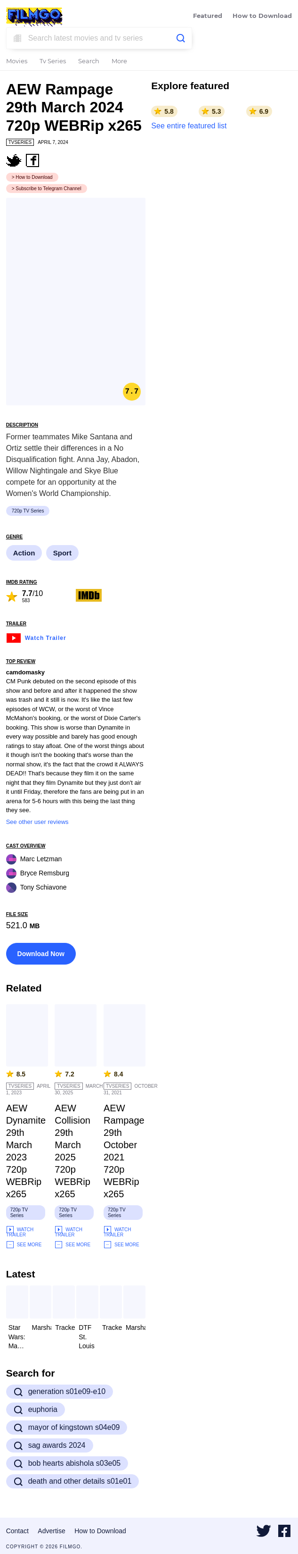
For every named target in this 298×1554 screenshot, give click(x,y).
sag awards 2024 (50, 1445)
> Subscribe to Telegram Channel (46, 188)
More (119, 62)
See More (24, 1244)
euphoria (35, 1410)
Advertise (51, 1531)
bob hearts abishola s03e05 (67, 1463)
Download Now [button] (40, 954)
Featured (207, 16)
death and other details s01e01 (73, 1481)
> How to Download (32, 177)
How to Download (262, 16)
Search (88, 62)
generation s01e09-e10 (60, 1392)
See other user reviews (37, 821)
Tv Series (53, 62)
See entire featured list (188, 126)
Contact (17, 1531)
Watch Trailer (36, 636)
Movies (16, 62)
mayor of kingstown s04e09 (67, 1427)
